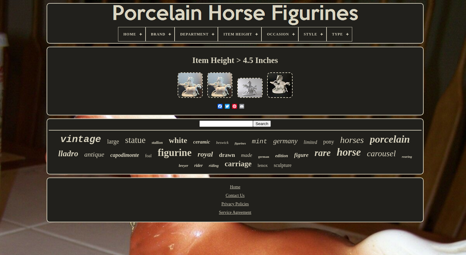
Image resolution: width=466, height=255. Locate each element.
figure (301, 155)
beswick (222, 142)
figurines (240, 143)
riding (214, 165)
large (113, 141)
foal (148, 156)
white (178, 140)
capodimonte (124, 155)
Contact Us (235, 195)
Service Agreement (235, 212)
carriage (238, 164)
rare (322, 152)
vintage (80, 139)
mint (259, 141)
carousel (381, 153)
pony (328, 142)
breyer (183, 166)
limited (310, 142)
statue (135, 140)
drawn (227, 155)
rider (198, 165)
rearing (407, 156)
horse (349, 152)
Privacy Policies (235, 204)
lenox (262, 165)
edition (281, 155)
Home (235, 187)
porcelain (390, 139)
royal (205, 154)
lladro (68, 153)
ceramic (201, 142)
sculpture (283, 165)
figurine (175, 152)
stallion (157, 143)
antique (94, 154)
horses (352, 140)
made (246, 155)
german (263, 156)
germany (285, 141)
